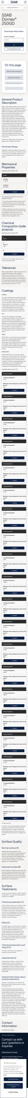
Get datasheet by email (14, 49)
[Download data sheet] (14, 45)
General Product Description (14, 71)
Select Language (9, 36)
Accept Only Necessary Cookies (13, 1085)
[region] (13, 1078)
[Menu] (25, 2)
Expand (14, 192)
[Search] (2, 2)
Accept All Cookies (13, 1079)
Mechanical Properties (14, 77)
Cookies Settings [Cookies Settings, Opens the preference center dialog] (13, 1092)
